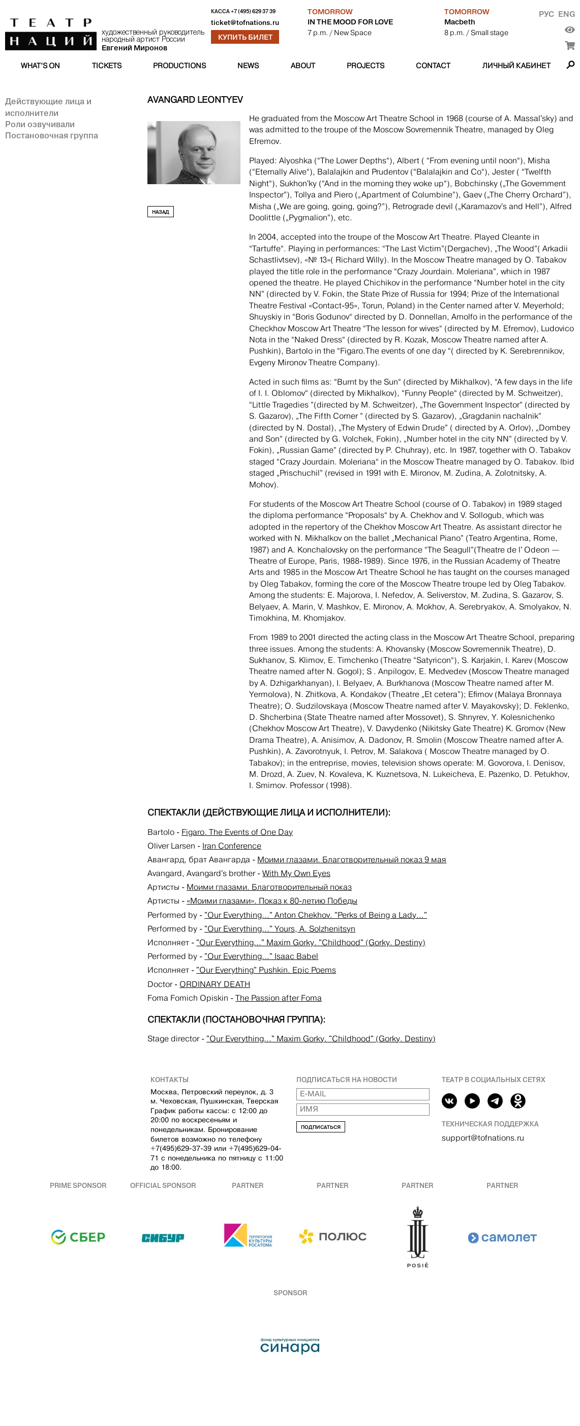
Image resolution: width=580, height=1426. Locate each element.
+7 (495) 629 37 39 (253, 11)
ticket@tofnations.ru (245, 22)
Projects (365, 66)
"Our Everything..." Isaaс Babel (261, 956)
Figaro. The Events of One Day (237, 832)
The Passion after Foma (278, 998)
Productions (179, 66)
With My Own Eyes (296, 873)
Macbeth (459, 21)
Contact (433, 66)
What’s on (40, 66)
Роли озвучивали (40, 124)
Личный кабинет (516, 66)
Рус (546, 14)
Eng (566, 14)
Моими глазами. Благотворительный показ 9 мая (351, 859)
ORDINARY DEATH (214, 984)
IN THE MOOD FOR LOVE (350, 21)
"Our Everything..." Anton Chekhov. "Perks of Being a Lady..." (315, 915)
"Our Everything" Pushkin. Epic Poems (266, 970)
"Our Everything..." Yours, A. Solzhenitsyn (279, 929)
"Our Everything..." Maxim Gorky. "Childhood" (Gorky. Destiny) (310, 942)
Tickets (106, 66)
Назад (160, 212)
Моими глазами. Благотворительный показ (269, 887)
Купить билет (245, 37)
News (248, 66)
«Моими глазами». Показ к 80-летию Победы (272, 901)
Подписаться (321, 1127)
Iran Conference (231, 846)
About (303, 66)
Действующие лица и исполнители (48, 107)
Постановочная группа (51, 135)
